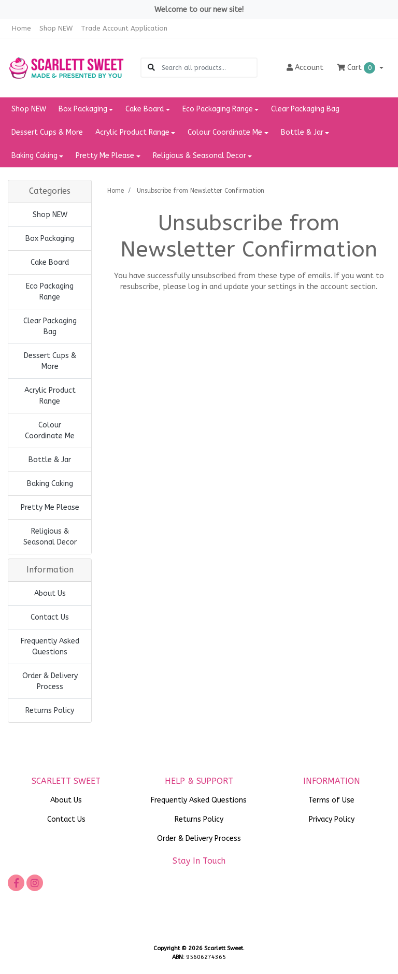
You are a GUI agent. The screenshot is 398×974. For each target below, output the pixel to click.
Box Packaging (49, 238)
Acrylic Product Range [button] (132, 132)
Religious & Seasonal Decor (50, 537)
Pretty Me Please (50, 507)
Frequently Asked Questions (50, 646)
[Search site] (151, 68)
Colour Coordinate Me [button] (225, 132)
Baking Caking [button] (34, 155)
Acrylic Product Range (50, 396)
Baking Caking (50, 483)
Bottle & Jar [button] (302, 132)
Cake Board (50, 262)
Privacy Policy (331, 819)
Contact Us (50, 617)
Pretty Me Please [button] (105, 155)
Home (21, 28)
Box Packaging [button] (83, 109)
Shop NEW (56, 28)
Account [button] (305, 67)
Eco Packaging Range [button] (217, 109)
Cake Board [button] (144, 109)
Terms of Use (331, 800)
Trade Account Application (124, 28)
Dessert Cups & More (47, 132)
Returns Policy (49, 710)
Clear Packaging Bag (305, 109)
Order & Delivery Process (50, 681)
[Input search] (209, 68)
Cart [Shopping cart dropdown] (357, 68)
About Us (50, 593)
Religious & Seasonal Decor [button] (199, 155)
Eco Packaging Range (50, 292)
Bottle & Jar (50, 459)
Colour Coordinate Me (50, 430)
